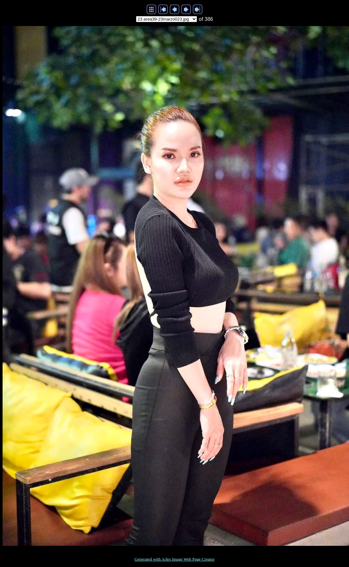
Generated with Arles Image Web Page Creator (174, 559)
